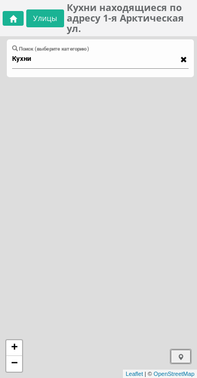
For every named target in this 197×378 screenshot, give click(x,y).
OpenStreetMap (173, 374)
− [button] (14, 364)
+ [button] (14, 348)
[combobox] (95, 59)
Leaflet (134, 374)
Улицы (45, 18)
